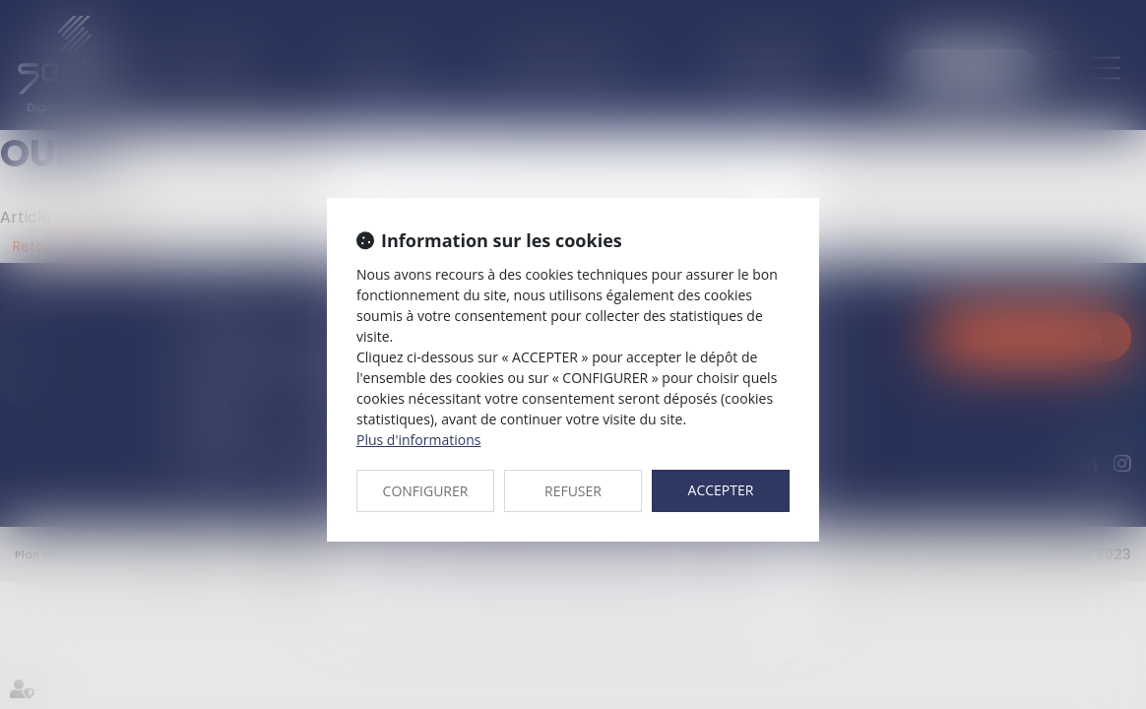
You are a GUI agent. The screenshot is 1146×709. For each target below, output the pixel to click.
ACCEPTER (721, 490)
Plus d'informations (418, 439)
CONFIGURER (426, 491)
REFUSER (573, 491)
